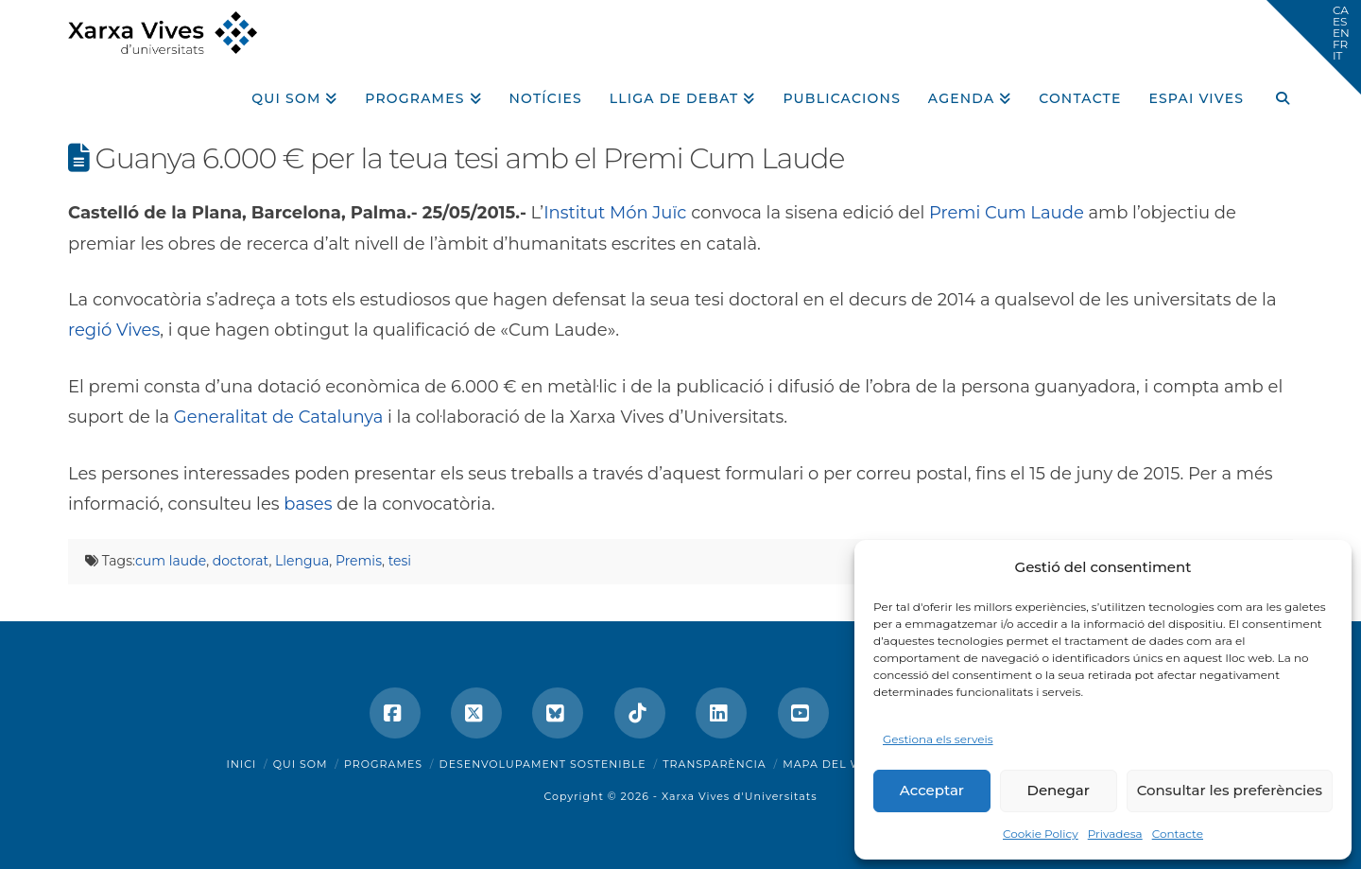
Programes (383, 764)
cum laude (170, 560)
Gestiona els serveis (938, 739)
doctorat (241, 560)
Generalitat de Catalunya (278, 417)
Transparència (714, 764)
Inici (242, 764)
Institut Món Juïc (617, 212)
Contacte (1177, 833)
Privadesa (1115, 833)
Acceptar (932, 790)
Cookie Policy (1040, 833)
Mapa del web (831, 764)
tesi (399, 560)
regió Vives (114, 330)
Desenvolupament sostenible (542, 764)
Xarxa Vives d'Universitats (740, 796)
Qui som (300, 764)
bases (308, 504)
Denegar (1058, 790)
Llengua (302, 560)
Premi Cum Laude (1006, 212)
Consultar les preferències (1229, 790)
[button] (1313, 47)
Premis (359, 560)
